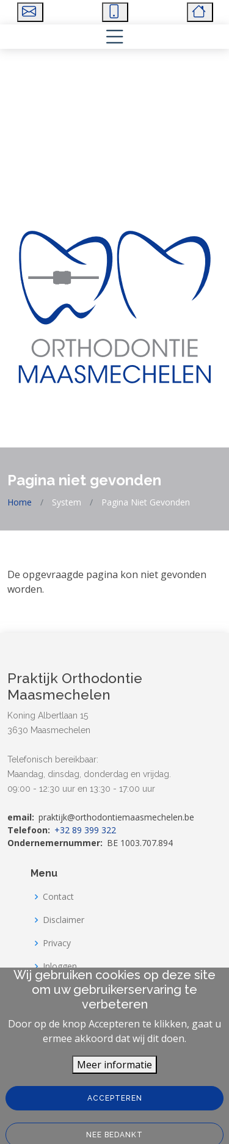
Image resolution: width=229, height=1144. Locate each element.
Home (19, 502)
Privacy (57, 943)
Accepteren (114, 1114)
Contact (58, 896)
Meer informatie (114, 1081)
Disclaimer (63, 920)
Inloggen (60, 966)
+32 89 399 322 (85, 830)
